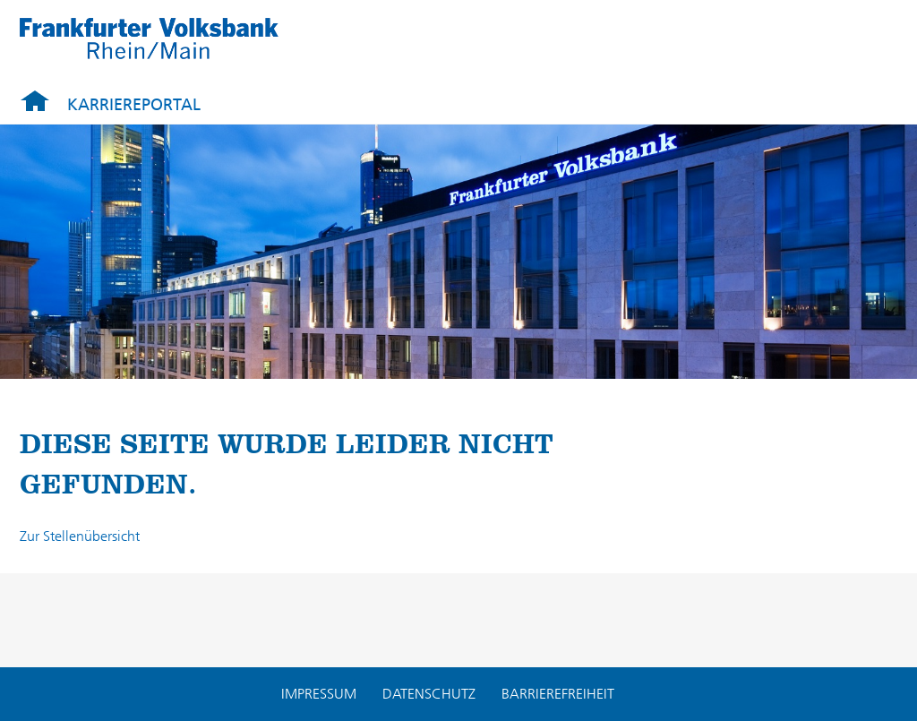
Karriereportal (134, 105)
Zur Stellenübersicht (80, 536)
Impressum (318, 693)
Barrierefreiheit (557, 693)
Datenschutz (429, 693)
